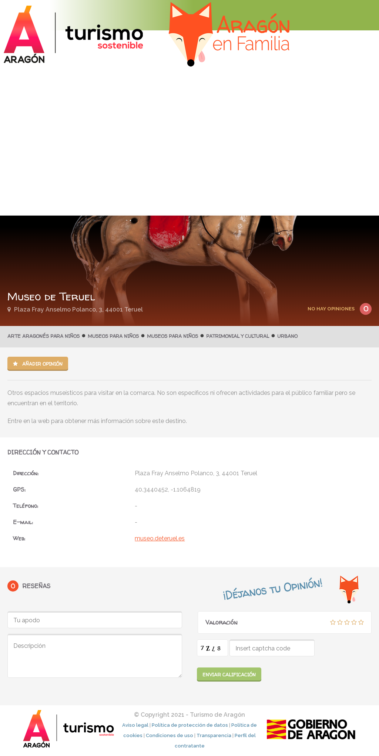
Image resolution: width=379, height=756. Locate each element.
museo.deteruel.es (160, 538)
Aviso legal (135, 725)
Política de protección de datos (190, 725)
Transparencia (214, 735)
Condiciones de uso (169, 735)
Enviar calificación (229, 674)
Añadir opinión (38, 364)
